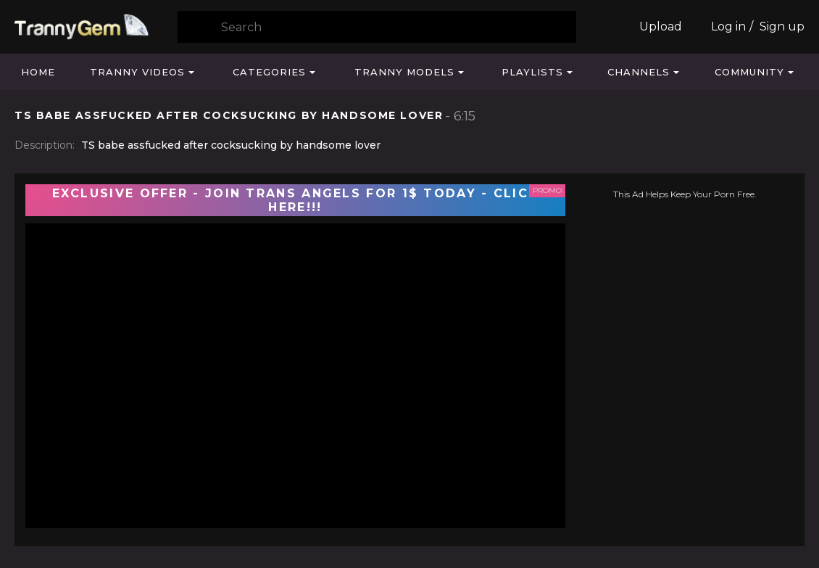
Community (749, 72)
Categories (269, 72)
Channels (638, 72)
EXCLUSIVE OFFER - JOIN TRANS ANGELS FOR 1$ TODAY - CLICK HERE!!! (295, 200)
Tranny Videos (137, 72)
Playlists (532, 72)
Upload (660, 26)
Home (38, 72)
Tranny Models (404, 72)
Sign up (782, 26)
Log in (728, 26)
